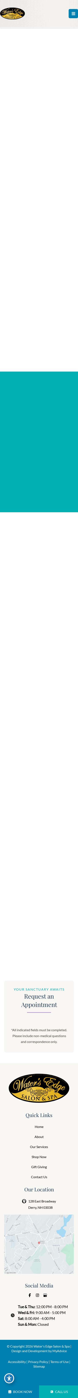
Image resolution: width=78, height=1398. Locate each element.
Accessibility (17, 1362)
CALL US (59, 1392)
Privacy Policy (38, 1362)
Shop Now (39, 1157)
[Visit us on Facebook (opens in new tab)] (29, 1295)
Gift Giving (39, 1167)
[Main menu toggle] (73, 13)
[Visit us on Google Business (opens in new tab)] (45, 1295)
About (39, 1137)
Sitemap (39, 1366)
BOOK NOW (20, 1392)
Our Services (39, 1147)
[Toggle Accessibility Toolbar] (9, 1378)
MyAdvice (59, 1351)
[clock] (12, 1314)
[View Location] (25, 1201)
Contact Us (39, 1177)
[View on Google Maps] (39, 1244)
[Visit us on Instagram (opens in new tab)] (37, 1295)
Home (39, 1127)
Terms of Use (59, 1362)
